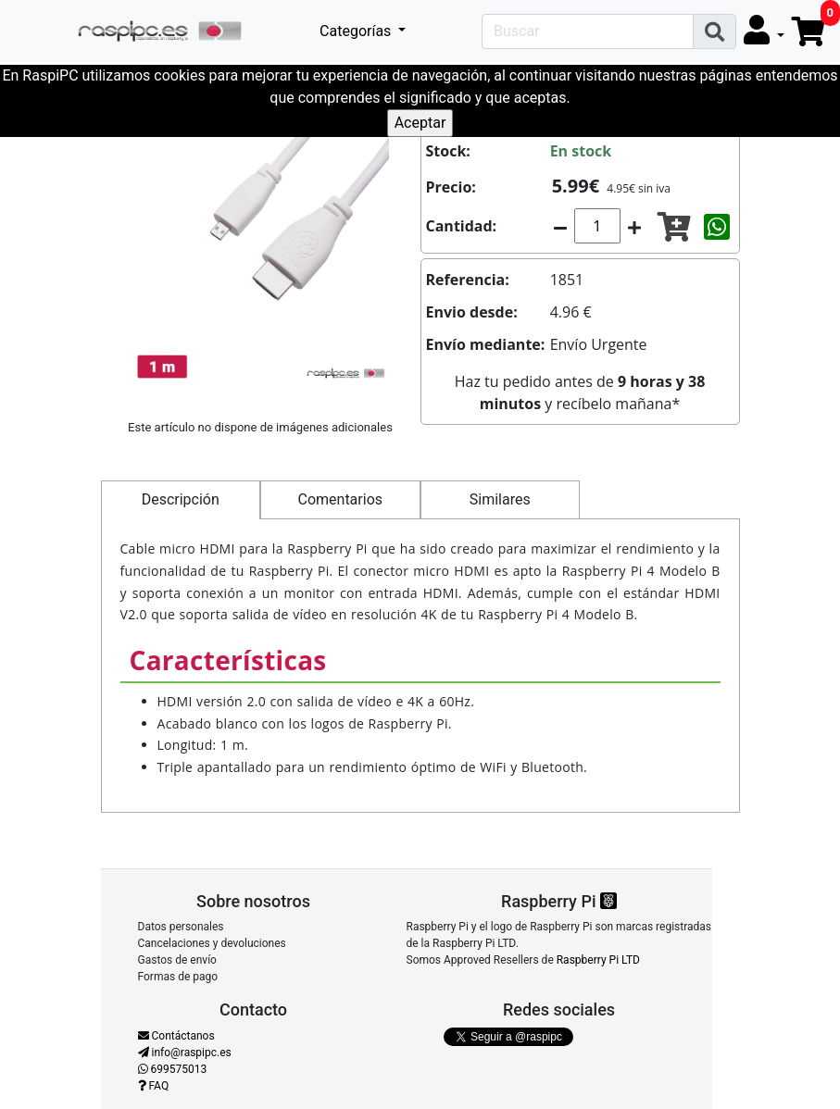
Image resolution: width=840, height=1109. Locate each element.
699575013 (172, 1069)
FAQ (153, 1085)
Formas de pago (178, 976)
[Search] (588, 31)
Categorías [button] (357, 31)
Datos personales (181, 926)
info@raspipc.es (185, 1052)
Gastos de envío (177, 959)
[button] (764, 31)
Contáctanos (176, 1035)
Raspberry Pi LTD (598, 959)
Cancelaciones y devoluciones (212, 943)
